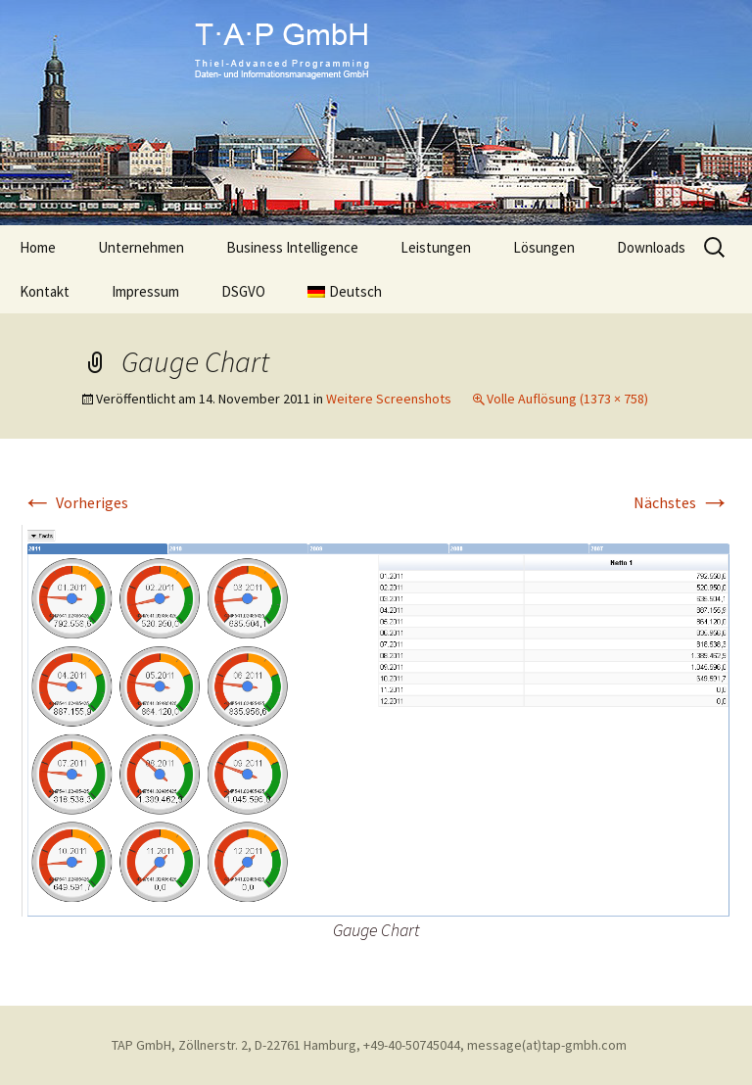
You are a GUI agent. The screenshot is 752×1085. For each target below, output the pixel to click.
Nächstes (682, 502)
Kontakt (45, 291)
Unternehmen (141, 247)
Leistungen (435, 247)
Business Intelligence (292, 247)
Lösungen (544, 247)
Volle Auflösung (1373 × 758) (567, 398)
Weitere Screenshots (388, 398)
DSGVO (243, 291)
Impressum (145, 291)
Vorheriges (75, 502)
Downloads (651, 247)
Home (38, 247)
